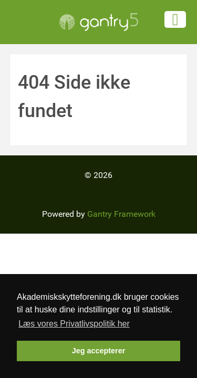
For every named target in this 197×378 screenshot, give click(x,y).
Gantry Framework (121, 214)
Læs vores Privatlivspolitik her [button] (74, 323)
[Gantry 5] (98, 22)
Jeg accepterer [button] (99, 350)
